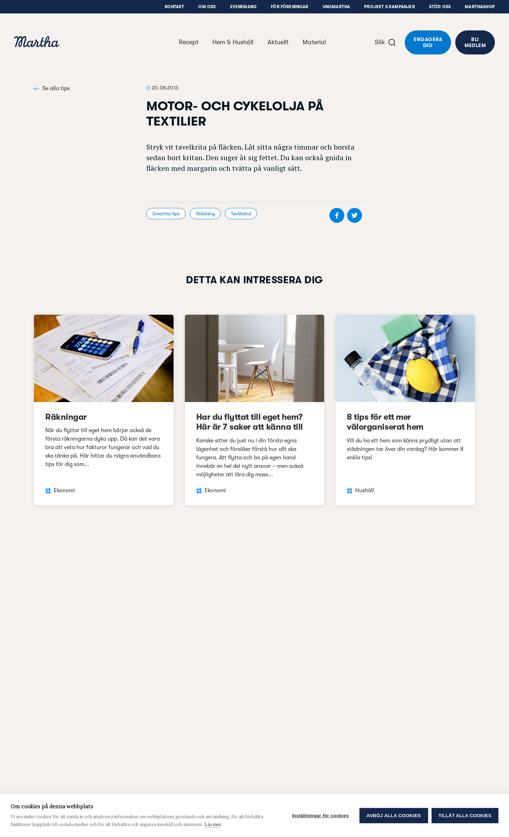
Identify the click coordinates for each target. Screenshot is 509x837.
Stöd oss (440, 6)
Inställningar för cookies (320, 815)
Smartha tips (166, 213)
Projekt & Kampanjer (389, 6)
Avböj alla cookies (394, 815)
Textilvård (241, 213)
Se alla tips (52, 88)
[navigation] (36, 42)
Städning (205, 213)
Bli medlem (475, 42)
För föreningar (290, 6)
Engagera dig (428, 42)
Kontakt (174, 6)
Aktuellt (278, 42)
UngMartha (336, 6)
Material (314, 42)
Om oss (207, 6)
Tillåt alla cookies (465, 815)
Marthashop (480, 6)
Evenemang (243, 6)
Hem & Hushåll (232, 42)
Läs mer (213, 824)
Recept (188, 42)
